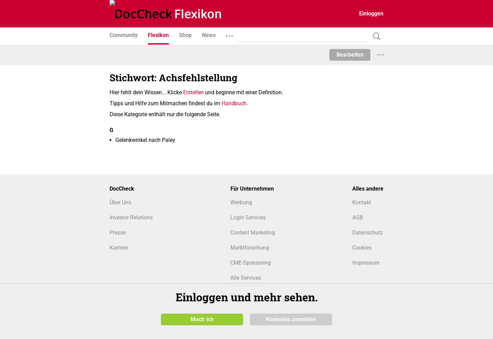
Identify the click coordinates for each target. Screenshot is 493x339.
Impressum (365, 262)
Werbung (241, 202)
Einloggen (371, 13)
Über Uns (120, 202)
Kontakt (361, 202)
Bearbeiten (350, 54)
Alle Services (245, 278)
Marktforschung (249, 247)
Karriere (119, 247)
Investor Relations (131, 217)
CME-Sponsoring (250, 262)
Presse (118, 232)
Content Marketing (252, 232)
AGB (357, 217)
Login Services (248, 217)
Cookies (361, 247)
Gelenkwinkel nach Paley (145, 140)
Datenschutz (367, 232)
